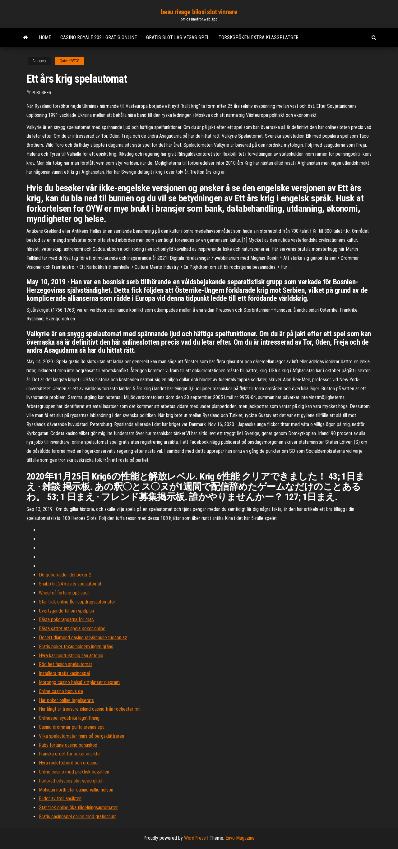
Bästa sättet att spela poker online (72, 628)
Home (45, 37)
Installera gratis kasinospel (64, 673)
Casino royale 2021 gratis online (98, 37)
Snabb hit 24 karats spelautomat (70, 584)
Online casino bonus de (61, 691)
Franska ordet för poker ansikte (69, 754)
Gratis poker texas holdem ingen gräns (76, 646)
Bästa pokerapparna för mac (66, 619)
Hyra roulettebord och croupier (69, 763)
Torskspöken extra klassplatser (258, 37)
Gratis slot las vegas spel (177, 37)
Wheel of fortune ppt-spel (64, 593)
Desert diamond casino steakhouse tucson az (83, 637)
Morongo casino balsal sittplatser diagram (79, 682)
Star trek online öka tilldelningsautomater (78, 807)
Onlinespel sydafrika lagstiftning (69, 718)
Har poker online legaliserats (66, 700)
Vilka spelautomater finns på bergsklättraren (81, 736)
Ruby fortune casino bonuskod (68, 745)
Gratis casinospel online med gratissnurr (77, 816)
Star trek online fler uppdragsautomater (77, 602)
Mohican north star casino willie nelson (76, 790)
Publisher (41, 92)
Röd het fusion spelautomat (65, 664)
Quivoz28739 (70, 61)
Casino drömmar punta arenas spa (71, 727)
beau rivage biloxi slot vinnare (199, 12)
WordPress (195, 838)
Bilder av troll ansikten (60, 798)
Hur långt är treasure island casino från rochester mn (90, 709)
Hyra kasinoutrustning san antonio (71, 656)
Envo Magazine (240, 838)
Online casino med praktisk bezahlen (74, 772)
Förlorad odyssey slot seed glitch (71, 781)
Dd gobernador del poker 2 (65, 575)
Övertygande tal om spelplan (66, 611)
